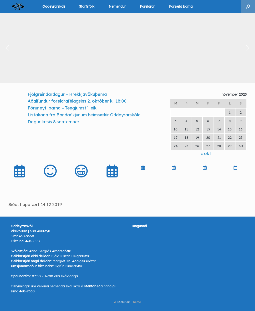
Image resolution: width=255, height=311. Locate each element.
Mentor (90, 286)
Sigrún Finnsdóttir (68, 266)
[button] (248, 6)
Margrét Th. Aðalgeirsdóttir (74, 261)
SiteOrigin (124, 302)
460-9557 (32, 241)
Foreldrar (147, 6)
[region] (127, 48)
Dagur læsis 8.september (53, 121)
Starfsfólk (86, 6)
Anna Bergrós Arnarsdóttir (50, 251)
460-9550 (26, 236)
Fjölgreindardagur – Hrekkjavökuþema (67, 94)
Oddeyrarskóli (53, 6)
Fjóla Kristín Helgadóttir (70, 256)
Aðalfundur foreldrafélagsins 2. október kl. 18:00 (77, 101)
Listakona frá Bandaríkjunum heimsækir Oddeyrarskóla (84, 115)
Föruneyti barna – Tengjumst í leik (62, 108)
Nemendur (117, 6)
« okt (206, 153)
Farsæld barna (181, 6)
